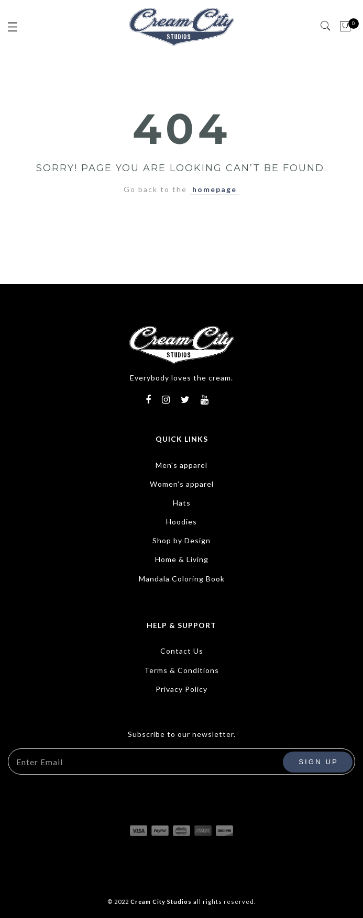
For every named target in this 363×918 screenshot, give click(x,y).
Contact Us (181, 650)
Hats (182, 502)
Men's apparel (181, 465)
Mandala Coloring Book (182, 578)
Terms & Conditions (181, 670)
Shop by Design (181, 540)
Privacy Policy (181, 689)
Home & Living (181, 559)
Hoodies (181, 521)
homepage (214, 189)
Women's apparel (182, 483)
